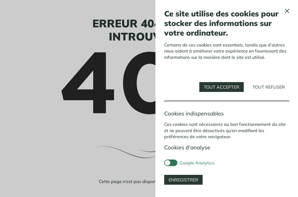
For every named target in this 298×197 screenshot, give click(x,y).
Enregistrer (183, 179)
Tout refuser (268, 87)
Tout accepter (221, 87)
